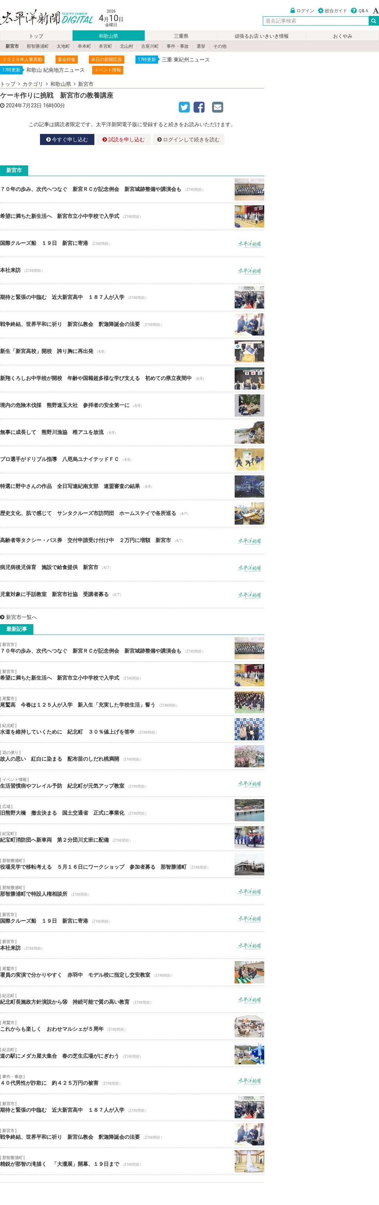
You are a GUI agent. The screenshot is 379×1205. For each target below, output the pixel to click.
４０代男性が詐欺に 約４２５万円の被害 (132, 1080)
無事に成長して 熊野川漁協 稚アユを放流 (132, 432)
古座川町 (150, 46)
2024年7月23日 (24, 105)
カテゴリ (33, 84)
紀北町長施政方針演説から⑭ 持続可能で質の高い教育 (132, 999)
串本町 (84, 46)
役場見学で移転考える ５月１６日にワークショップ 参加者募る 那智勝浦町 (132, 864)
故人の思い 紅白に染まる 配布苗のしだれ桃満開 (132, 756)
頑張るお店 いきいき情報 (262, 36)
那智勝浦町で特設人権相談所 (132, 891)
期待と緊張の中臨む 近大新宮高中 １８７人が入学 (132, 297)
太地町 (63, 46)
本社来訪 (132, 270)
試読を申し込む (123, 139)
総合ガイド (332, 10)
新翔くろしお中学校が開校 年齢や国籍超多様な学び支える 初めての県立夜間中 (132, 378)
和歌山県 (108, 36)
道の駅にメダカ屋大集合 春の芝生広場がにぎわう (132, 1053)
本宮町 (105, 46)
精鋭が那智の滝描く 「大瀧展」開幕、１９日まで (132, 1161)
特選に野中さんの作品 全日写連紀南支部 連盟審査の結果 (132, 486)
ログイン (302, 10)
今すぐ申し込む (67, 139)
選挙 (201, 46)
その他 (220, 46)
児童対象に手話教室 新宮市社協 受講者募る (132, 594)
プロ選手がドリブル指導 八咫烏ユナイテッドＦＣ (132, 459)
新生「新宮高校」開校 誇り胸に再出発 (132, 351)
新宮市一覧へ (18, 617)
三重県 (181, 36)
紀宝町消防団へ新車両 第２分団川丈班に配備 (132, 837)
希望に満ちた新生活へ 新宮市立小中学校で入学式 (132, 216)
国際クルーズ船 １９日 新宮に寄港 (132, 243)
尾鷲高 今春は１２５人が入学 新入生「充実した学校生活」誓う (132, 702)
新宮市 (12, 46)
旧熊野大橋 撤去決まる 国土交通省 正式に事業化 (132, 810)
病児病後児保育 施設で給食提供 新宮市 (132, 567)
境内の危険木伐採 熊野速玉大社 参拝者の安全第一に (132, 405)
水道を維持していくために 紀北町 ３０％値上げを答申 (132, 729)
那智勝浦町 (38, 46)
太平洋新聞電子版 (41, 18)
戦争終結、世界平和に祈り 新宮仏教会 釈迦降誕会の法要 (132, 324)
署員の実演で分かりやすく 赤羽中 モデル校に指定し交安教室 (132, 972)
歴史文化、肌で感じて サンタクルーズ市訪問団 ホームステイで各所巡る (132, 513)
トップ (36, 36)
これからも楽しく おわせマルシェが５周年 (132, 1026)
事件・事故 (178, 46)
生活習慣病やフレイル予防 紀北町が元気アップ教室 (132, 783)
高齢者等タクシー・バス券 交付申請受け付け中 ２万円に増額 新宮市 (132, 540)
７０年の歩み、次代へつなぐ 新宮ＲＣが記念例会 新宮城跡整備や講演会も (132, 189)
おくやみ (342, 36)
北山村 (126, 46)
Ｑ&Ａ (360, 10)
